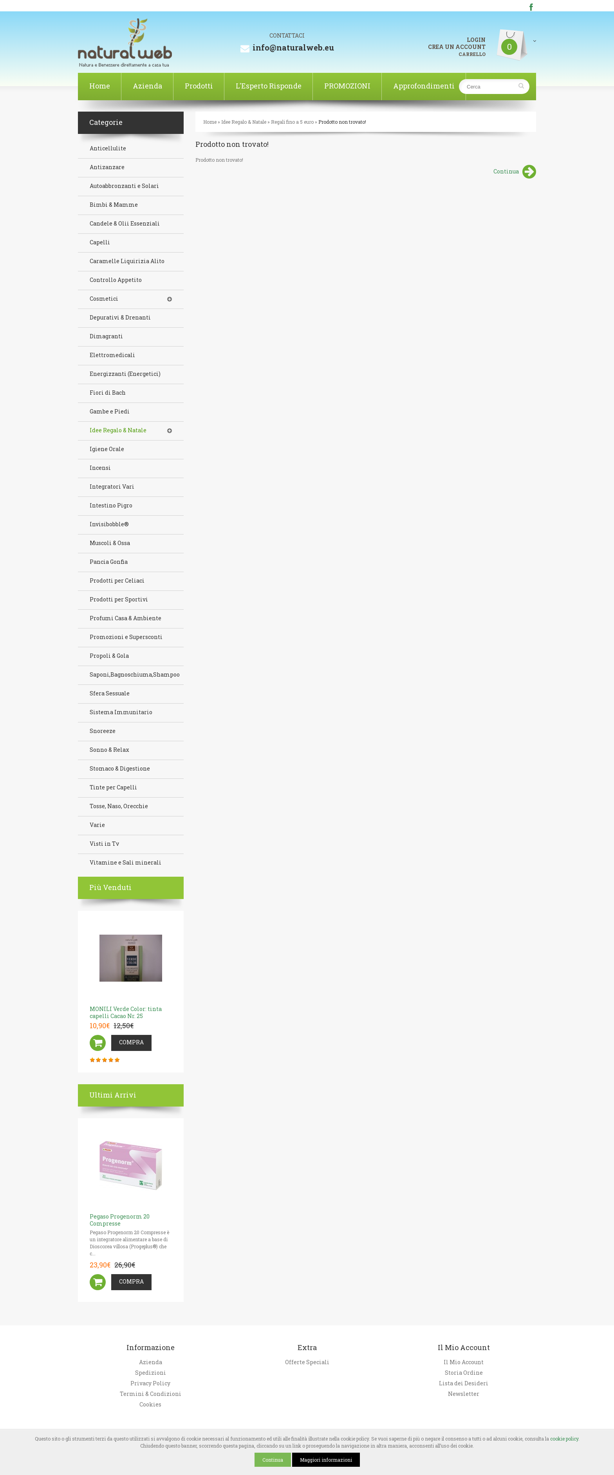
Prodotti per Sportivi (119, 599)
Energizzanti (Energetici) (125, 374)
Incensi (100, 468)
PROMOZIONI (347, 85)
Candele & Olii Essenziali (125, 223)
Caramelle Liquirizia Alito (127, 261)
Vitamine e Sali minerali (125, 862)
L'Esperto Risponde (269, 85)
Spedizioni (150, 1373)
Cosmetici (104, 299)
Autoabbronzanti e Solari (124, 186)
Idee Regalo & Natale (243, 122)
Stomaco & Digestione (120, 768)
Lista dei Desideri (463, 1383)
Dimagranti (106, 336)
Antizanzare (107, 167)
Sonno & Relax (109, 750)
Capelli (100, 242)
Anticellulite (108, 148)
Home (99, 85)
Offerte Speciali (307, 1362)
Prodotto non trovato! (342, 122)
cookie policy (564, 1438)
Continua (514, 172)
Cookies (150, 1404)
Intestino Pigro (111, 505)
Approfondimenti (424, 85)
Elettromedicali (112, 355)
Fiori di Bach (108, 393)
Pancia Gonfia (109, 562)
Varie (97, 825)
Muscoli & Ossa (110, 543)
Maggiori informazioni (326, 1460)
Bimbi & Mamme (114, 205)
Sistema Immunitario (121, 712)
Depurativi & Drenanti (120, 317)
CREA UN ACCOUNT (457, 47)
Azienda (147, 85)
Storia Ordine (464, 1373)
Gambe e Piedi (110, 411)
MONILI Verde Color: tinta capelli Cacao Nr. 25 (126, 1012)
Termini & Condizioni (150, 1394)
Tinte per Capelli (113, 787)
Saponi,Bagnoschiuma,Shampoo (135, 675)
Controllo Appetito (116, 280)
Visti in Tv (104, 844)
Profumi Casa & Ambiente (125, 618)
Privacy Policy (150, 1383)
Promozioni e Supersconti (126, 637)
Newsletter (463, 1394)
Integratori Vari (112, 487)
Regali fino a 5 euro (292, 122)
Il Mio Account (464, 1362)
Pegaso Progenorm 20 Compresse (120, 1220)
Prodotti (199, 85)
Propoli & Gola (109, 656)
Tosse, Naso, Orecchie (119, 806)
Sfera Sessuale (110, 693)
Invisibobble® (109, 524)
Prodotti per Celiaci (117, 581)
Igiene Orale (107, 449)
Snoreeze (103, 731)
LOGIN (476, 39)
